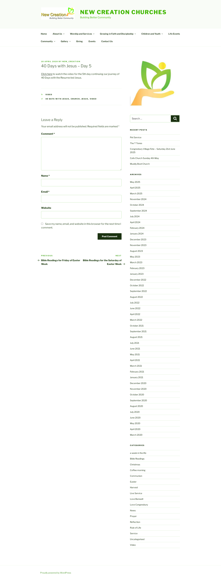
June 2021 (135, 348)
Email (45, 191)
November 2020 (138, 389)
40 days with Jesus (57, 99)
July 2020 (135, 412)
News (133, 510)
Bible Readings (137, 458)
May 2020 (135, 423)
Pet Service (135, 137)
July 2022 (134, 302)
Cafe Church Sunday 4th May (144, 158)
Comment (48, 133)
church (75, 99)
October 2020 (137, 394)
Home (44, 33)
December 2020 (138, 383)
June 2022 (135, 308)
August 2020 (136, 406)
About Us (59, 33)
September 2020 (138, 400)
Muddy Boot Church (140, 163)
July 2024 (135, 216)
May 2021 (135, 354)
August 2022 (136, 297)
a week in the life (138, 453)
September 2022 (138, 291)
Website (46, 207)
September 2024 (138, 210)
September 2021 (138, 331)
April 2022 (135, 314)
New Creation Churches (123, 12)
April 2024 (135, 222)
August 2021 (136, 337)
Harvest (134, 487)
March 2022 (136, 320)
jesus (84, 99)
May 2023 (135, 256)
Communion (136, 476)
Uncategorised (137, 539)
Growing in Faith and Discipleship (118, 33)
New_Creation (71, 61)
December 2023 (138, 239)
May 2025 (135, 182)
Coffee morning (137, 470)
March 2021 (136, 365)
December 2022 (138, 279)
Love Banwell (136, 499)
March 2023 (136, 262)
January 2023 (136, 274)
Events (92, 41)
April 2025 (135, 187)
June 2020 (135, 417)
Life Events (174, 33)
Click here (46, 74)
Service (134, 533)
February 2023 (137, 268)
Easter (133, 481)
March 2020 (136, 435)
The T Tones (136, 143)
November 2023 (138, 245)
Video (48, 94)
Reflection (135, 522)
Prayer (133, 516)
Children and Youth (152, 33)
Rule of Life (135, 527)
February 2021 (137, 371)
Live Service (136, 493)
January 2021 (136, 377)
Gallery (66, 41)
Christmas (135, 464)
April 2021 (135, 360)
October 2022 (137, 285)
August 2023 (136, 251)
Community (48, 41)
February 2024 (137, 228)
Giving (79, 41)
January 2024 (136, 233)
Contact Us (107, 41)
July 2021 (134, 343)
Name (45, 175)
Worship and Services (82, 33)
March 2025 (136, 193)
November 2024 (138, 199)
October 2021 (137, 325)
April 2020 (135, 429)
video (93, 99)
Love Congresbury (139, 504)
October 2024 (137, 205)
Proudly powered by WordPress (55, 572)
